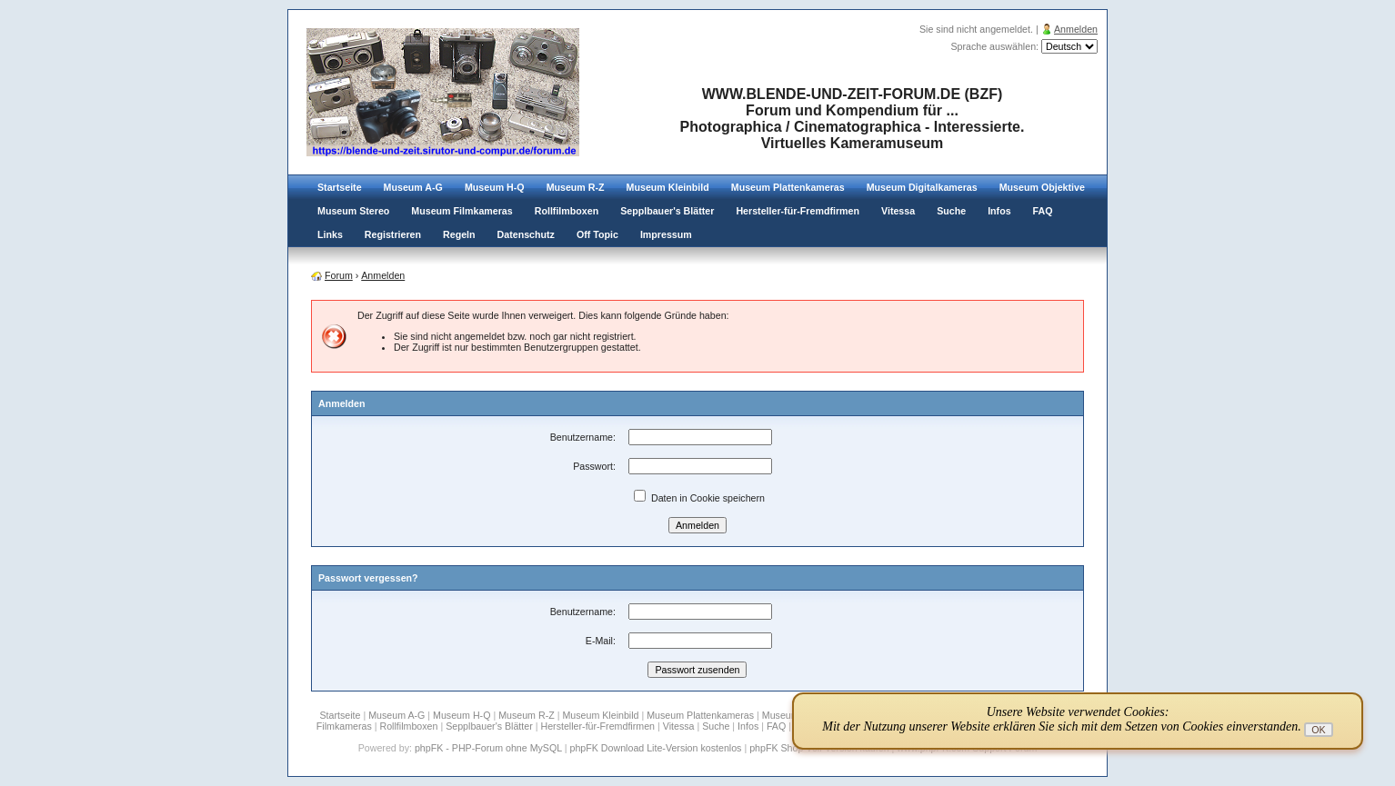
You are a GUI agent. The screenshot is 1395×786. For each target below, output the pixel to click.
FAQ (1043, 210)
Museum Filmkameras (461, 210)
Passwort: (594, 466)
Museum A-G (413, 187)
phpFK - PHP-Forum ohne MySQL (490, 747)
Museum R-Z (576, 187)
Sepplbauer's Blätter (667, 210)
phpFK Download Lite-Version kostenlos (655, 747)
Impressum (666, 234)
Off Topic (597, 234)
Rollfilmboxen (566, 210)
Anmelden (1076, 29)
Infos (999, 210)
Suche (951, 210)
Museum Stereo (353, 210)
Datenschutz (526, 234)
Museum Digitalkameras (922, 187)
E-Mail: (601, 640)
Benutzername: (583, 437)
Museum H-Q (495, 187)
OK (1318, 729)
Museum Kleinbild (668, 187)
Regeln (459, 234)
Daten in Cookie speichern (699, 497)
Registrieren (393, 234)
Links (330, 234)
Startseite (339, 187)
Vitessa (898, 210)
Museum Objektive (1042, 187)
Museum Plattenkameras (788, 187)
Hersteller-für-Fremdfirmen (797, 210)
